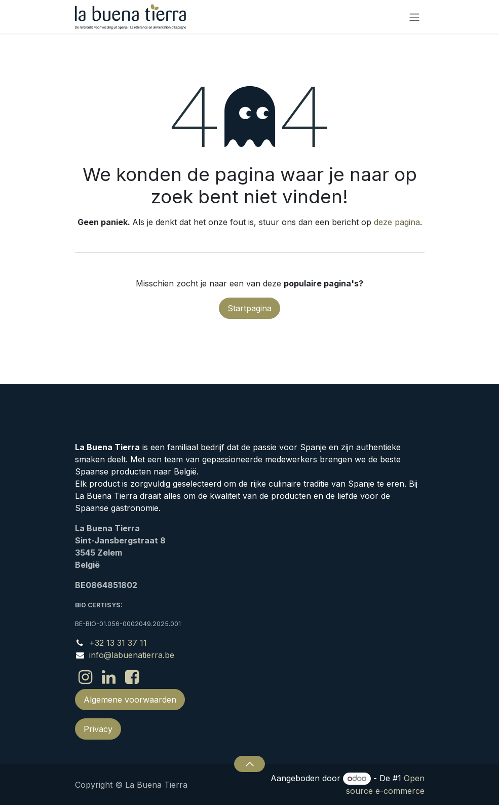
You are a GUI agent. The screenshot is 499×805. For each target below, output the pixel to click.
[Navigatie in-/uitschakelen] (414, 16)
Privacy (98, 729)
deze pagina (397, 222)
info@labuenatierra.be (131, 655)
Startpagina (249, 308)
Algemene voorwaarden (130, 699)
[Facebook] (132, 677)
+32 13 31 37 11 (118, 643)
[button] (249, 764)
